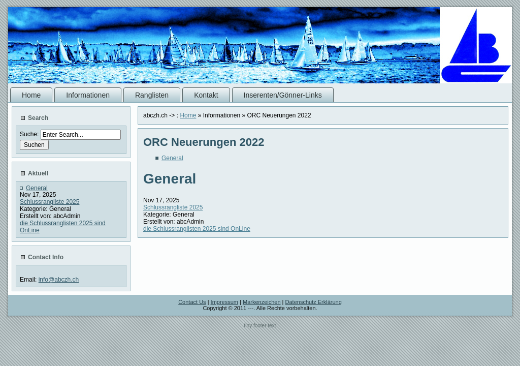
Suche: (30, 134)
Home (188, 115)
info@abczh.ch (59, 279)
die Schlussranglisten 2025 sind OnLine (196, 228)
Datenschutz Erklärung (313, 302)
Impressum (224, 302)
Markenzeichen (262, 302)
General (37, 188)
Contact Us (192, 302)
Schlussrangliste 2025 (49, 201)
